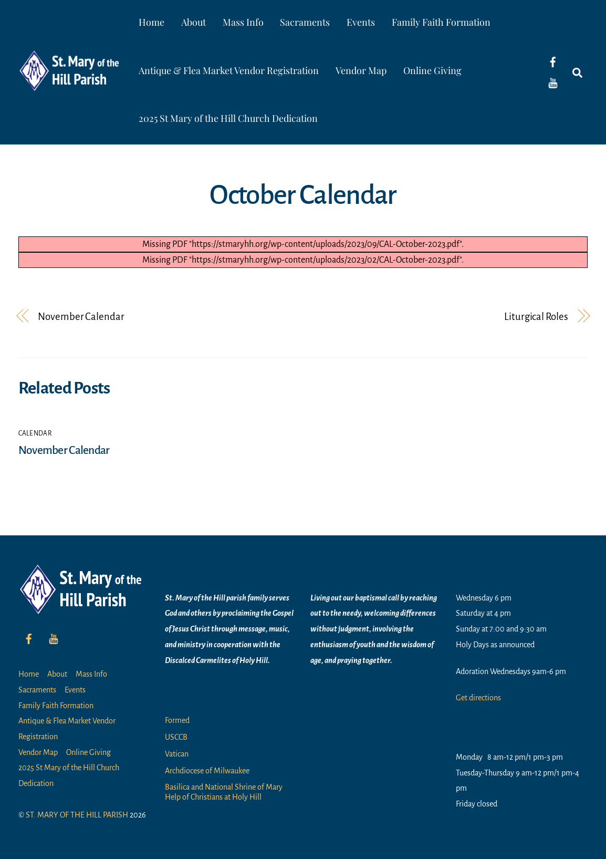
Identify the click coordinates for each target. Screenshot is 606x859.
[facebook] (552, 61)
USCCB (176, 737)
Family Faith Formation (441, 22)
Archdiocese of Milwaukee (207, 771)
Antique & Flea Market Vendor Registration (229, 70)
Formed (177, 720)
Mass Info (243, 22)
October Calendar (303, 195)
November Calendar (81, 316)
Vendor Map (361, 70)
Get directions (478, 698)
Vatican (177, 754)
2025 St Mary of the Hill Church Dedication (228, 118)
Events (361, 22)
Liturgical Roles (536, 316)
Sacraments (305, 22)
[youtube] (552, 82)
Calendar (35, 433)
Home (151, 22)
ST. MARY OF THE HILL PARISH (77, 815)
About (193, 22)
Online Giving (432, 70)
